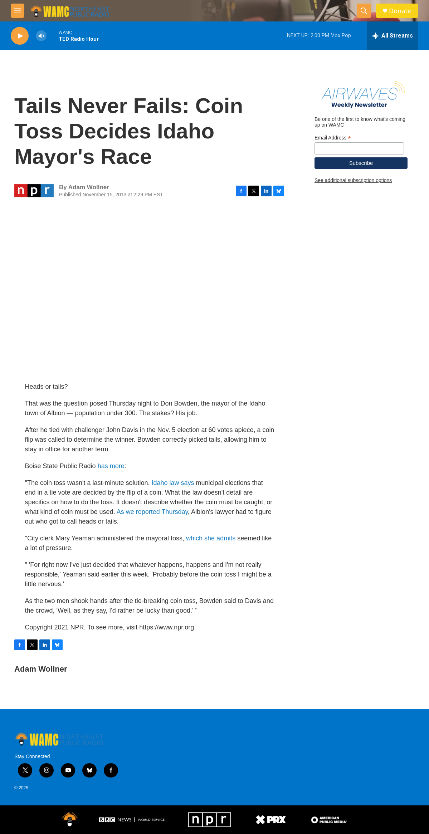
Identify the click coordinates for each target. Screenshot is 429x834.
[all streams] (392, 35)
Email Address (333, 137)
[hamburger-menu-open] (17, 11)
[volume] (41, 36)
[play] (19, 36)
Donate (400, 11)
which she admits (210, 538)
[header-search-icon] (364, 11)
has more (111, 466)
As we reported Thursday (152, 511)
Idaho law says (173, 482)
